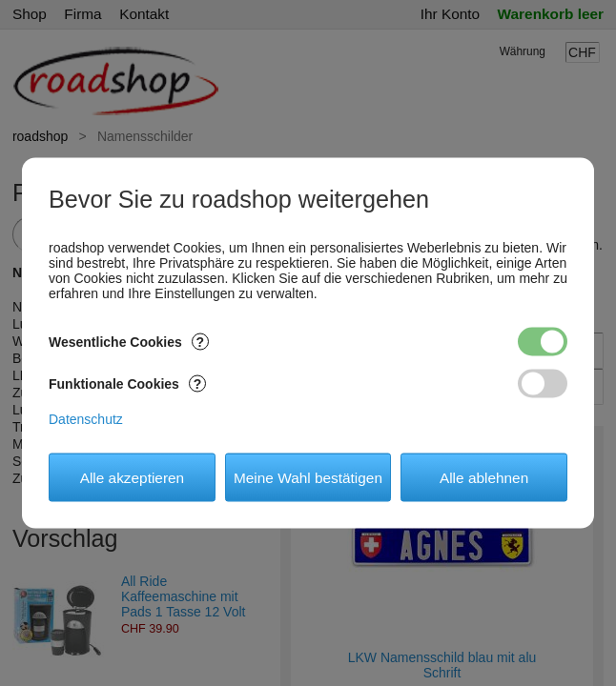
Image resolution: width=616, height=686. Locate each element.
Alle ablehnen (484, 477)
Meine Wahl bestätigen (308, 477)
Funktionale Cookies (127, 384)
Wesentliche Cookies (129, 342)
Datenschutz (86, 419)
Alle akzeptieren (132, 477)
